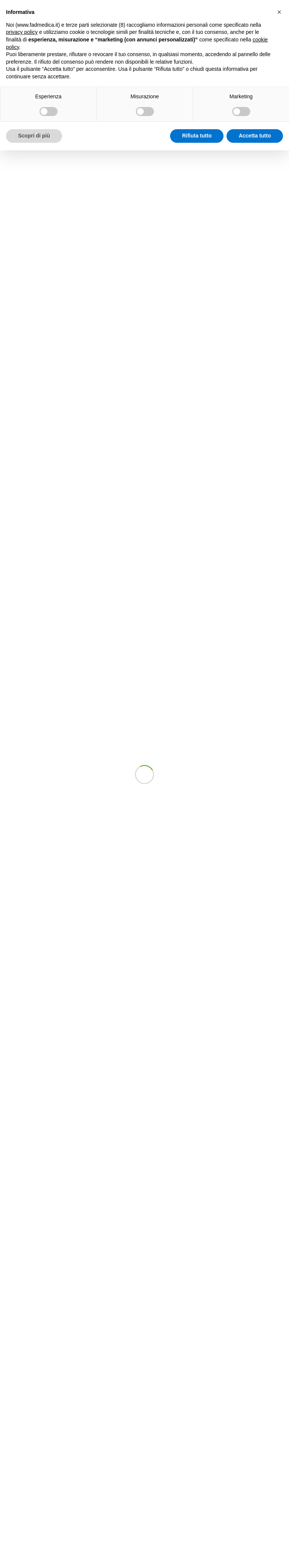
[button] (279, 12)
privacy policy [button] (22, 32)
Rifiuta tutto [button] (197, 136)
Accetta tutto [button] (255, 136)
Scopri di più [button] (34, 136)
